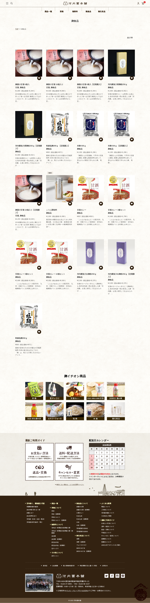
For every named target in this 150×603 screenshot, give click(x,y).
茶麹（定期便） (57, 514)
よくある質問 (106, 503)
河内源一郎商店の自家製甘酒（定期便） (62, 532)
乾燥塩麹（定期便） (83, 519)
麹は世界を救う (32, 516)
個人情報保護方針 (69, 566)
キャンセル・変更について (110, 536)
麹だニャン (55, 556)
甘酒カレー (80, 513)
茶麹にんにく (56, 517)
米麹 (77, 522)
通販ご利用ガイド (35, 440)
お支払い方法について (108, 523)
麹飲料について (57, 524)
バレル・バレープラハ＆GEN (76, 590)
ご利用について (106, 510)
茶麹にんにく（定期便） (59, 520)
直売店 (45, 566)
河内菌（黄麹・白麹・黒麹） (36, 519)
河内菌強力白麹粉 (82, 531)
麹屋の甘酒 (80, 507)
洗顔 (77, 539)
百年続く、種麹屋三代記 (36, 503)
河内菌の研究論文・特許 (35, 522)
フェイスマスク (81, 545)
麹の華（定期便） (57, 539)
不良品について (106, 533)
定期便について (106, 539)
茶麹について (56, 508)
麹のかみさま (80, 548)
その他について (57, 553)
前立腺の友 (55, 542)
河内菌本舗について (107, 513)
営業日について (106, 542)
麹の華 (54, 536)
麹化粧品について (83, 535)
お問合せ (105, 566)
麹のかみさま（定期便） (84, 551)
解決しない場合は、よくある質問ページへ (70, 484)
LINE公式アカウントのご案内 (110, 545)
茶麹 (53, 511)
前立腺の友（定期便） (59, 545)
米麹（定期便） (81, 525)
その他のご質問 (106, 516)
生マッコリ (55, 548)
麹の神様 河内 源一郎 (33, 510)
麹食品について (82, 503)
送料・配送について (107, 526)
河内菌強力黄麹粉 (82, 528)
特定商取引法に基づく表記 (88, 566)
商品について (105, 507)
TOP (17, 29)
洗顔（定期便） (81, 542)
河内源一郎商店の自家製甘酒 (61, 528)
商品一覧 (55, 503)
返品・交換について (107, 530)
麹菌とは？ (30, 513)
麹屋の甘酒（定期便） (83, 510)
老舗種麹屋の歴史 (32, 507)
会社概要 (55, 566)
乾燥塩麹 (79, 516)
